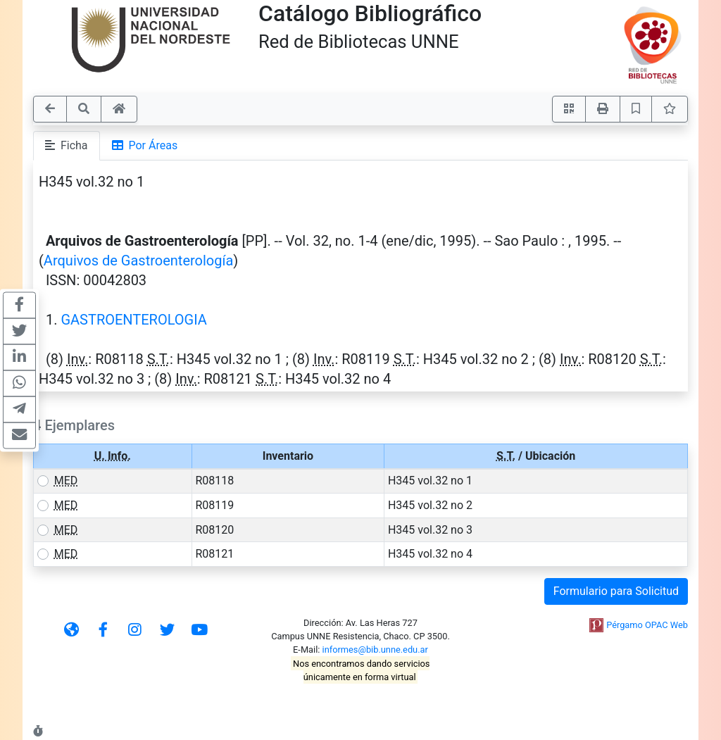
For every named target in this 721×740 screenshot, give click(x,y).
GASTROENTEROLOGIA (133, 319)
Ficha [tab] (66, 145)
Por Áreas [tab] (145, 145)
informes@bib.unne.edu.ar (375, 649)
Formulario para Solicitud (616, 591)
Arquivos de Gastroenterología (138, 260)
